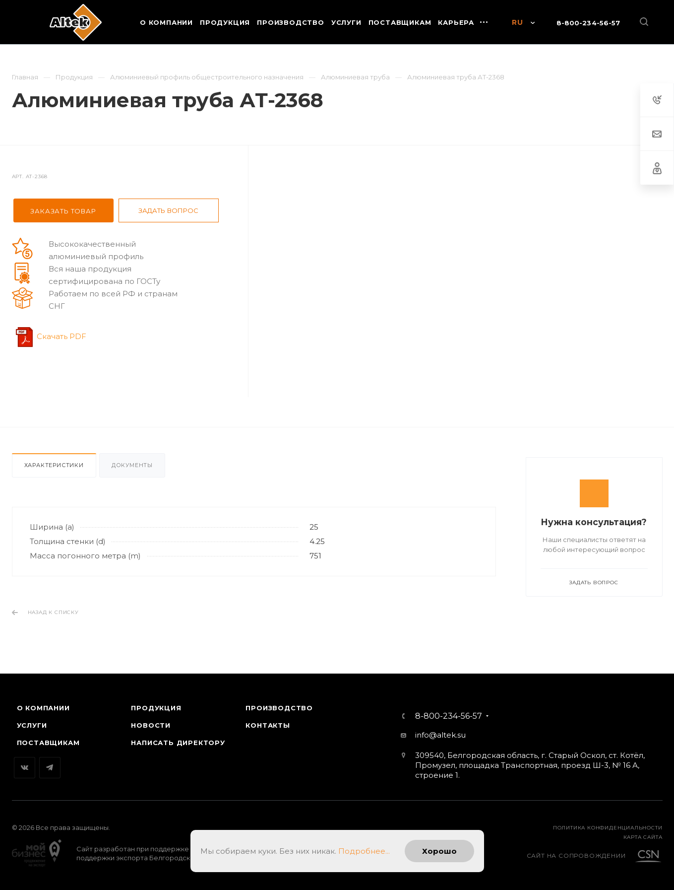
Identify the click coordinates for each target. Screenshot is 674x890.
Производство (279, 708)
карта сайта (643, 837)
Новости (151, 725)
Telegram (50, 767)
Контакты (267, 725)
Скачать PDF (61, 336)
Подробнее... (364, 851)
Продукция (156, 708)
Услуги (32, 725)
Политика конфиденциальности (608, 827)
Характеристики (54, 465)
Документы (132, 465)
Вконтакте (24, 767)
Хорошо (439, 851)
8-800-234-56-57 (588, 23)
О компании (43, 708)
